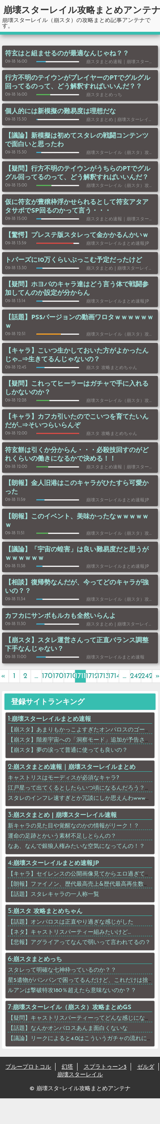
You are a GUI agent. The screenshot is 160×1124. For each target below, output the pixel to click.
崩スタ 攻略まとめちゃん (47, 912)
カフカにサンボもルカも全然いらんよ (60, 616)
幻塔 (67, 1067)
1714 (113, 676)
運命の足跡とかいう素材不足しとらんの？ (62, 836)
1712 (91, 676)
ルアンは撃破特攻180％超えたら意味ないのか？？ (72, 991)
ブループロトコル (28, 1067)
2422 (135, 676)
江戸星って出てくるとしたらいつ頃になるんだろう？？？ (82, 788)
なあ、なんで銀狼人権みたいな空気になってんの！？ (76, 846)
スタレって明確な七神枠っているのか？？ (62, 970)
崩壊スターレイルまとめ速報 (51, 719)
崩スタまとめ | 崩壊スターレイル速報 (65, 815)
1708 (47, 676)
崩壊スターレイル (80, 1075)
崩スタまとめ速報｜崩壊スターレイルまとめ (74, 767)
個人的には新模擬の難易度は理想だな (60, 111)
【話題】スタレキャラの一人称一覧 (53, 894)
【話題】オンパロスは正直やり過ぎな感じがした (70, 922)
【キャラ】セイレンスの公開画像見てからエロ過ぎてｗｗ (82, 874)
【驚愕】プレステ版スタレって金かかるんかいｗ (77, 235)
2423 (146, 676)
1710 (69, 676)
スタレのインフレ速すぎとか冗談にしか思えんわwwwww (80, 798)
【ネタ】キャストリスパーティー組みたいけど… (69, 932)
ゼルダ (145, 1067)
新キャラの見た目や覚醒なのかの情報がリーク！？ (73, 826)
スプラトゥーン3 (105, 1067)
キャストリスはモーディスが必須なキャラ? (63, 778)
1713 (102, 676)
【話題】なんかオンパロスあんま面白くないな (68, 1028)
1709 (58, 676)
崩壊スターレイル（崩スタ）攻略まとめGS (72, 1008)
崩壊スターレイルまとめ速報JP (56, 864)
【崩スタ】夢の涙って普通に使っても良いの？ (68, 750)
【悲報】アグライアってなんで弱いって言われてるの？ (79, 943)
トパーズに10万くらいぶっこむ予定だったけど (73, 260)
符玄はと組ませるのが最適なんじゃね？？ (67, 53)
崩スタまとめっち (37, 960)
